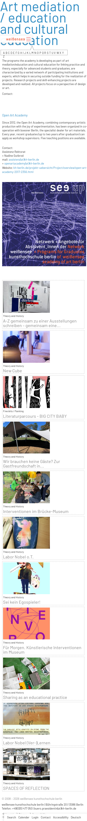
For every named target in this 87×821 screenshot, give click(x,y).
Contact (46, 817)
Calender (23, 817)
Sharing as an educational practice (35, 697)
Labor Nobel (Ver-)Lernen (26, 742)
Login (35, 817)
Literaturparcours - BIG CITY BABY (35, 416)
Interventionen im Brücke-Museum (36, 511)
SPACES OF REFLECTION (26, 788)
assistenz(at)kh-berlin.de (24, 159)
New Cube (12, 370)
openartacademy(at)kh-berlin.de (24, 163)
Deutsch (76, 817)
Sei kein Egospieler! (21, 602)
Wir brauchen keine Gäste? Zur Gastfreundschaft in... (31, 463)
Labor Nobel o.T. (18, 557)
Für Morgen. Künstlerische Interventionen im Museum (42, 649)
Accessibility (60, 817)
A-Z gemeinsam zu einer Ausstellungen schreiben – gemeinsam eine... (40, 323)
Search (11, 817)
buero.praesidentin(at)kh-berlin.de (55, 808)
